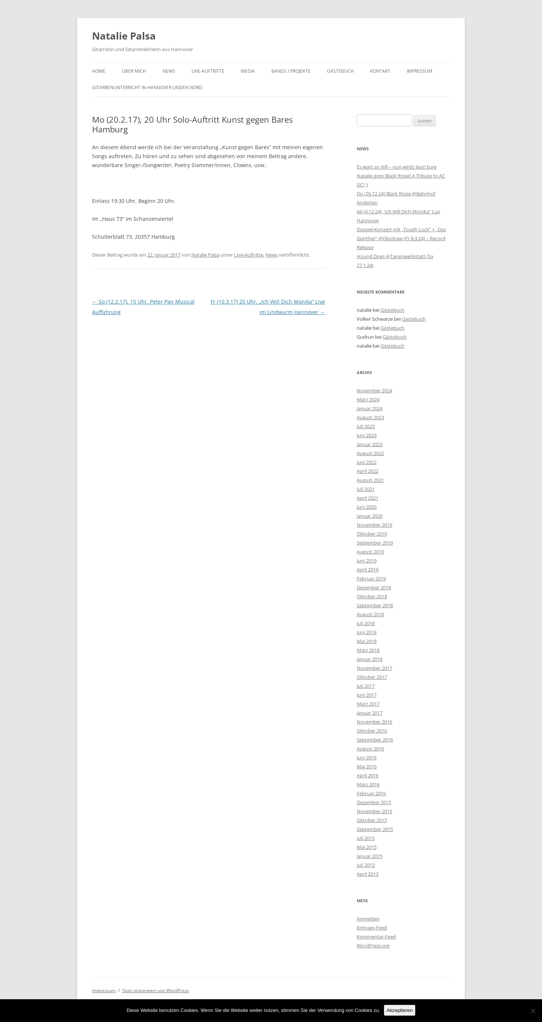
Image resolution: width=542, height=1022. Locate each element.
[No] (532, 1011)
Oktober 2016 (372, 730)
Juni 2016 (366, 757)
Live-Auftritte (208, 71)
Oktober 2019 (372, 533)
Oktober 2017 (372, 677)
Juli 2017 (366, 686)
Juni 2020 (366, 507)
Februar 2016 (371, 793)
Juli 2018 (366, 623)
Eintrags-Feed (372, 927)
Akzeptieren (400, 1010)
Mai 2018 (366, 641)
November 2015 (374, 811)
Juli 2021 (366, 489)
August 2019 (370, 551)
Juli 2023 (366, 426)
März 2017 (368, 703)
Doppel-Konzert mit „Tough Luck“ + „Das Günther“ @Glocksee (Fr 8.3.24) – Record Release (401, 238)
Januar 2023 (369, 444)
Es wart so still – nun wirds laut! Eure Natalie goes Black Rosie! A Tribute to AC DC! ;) (401, 175)
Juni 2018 (366, 632)
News (169, 71)
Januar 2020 (369, 515)
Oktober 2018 (372, 596)
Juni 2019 (366, 560)
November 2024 (374, 390)
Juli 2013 (366, 865)
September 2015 (375, 829)
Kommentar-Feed (376, 936)
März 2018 (368, 650)
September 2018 (375, 605)
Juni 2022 (366, 462)
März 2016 (368, 784)
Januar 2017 (369, 712)
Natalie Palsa (124, 36)
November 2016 (374, 721)
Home (98, 71)
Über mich (134, 71)
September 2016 (375, 739)
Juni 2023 (366, 435)
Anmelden (368, 918)
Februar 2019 (371, 578)
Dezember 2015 (374, 802)
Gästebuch (340, 71)
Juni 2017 (366, 695)
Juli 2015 (366, 838)
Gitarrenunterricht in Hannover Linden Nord (147, 87)
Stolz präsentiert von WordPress (155, 990)
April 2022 (367, 471)
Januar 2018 (369, 659)
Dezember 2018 (374, 587)
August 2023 (370, 417)
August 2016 (370, 748)
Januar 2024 (369, 408)
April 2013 (367, 874)
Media (248, 71)
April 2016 (367, 775)
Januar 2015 (369, 856)
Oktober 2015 (372, 820)
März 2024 (368, 399)
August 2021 (370, 480)
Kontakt (380, 71)
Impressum (419, 71)
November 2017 (374, 668)
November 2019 (374, 524)
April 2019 (367, 569)
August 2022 (370, 453)
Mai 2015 (366, 847)
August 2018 (370, 614)
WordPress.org (373, 945)
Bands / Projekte (291, 71)
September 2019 (375, 542)
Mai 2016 (366, 766)
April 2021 (367, 498)
